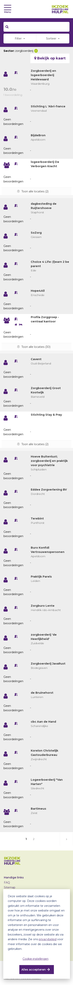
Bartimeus (38, 808)
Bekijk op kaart (50, 58)
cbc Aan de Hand (43, 721)
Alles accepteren (33, 969)
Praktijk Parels (41, 576)
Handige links (14, 877)
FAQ (7, 882)
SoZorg (36, 232)
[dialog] (36, 934)
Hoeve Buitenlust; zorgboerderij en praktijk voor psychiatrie (49, 461)
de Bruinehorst (42, 692)
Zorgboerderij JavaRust (48, 663)
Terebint (37, 518)
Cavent (36, 359)
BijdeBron (38, 135)
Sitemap (9, 887)
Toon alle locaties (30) (35, 347)
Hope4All (38, 290)
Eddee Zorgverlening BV (49, 489)
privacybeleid (47, 939)
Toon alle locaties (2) (34, 191)
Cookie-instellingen (35, 959)
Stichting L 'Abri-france (48, 106)
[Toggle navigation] (7, 7)
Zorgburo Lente (43, 605)
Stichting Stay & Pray (46, 414)
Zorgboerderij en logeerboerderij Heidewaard (43, 75)
